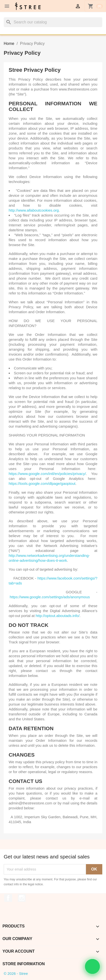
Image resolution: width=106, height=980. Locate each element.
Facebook (8, 898)
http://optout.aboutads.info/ (58, 616)
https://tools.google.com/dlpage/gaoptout (42, 483)
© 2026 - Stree (16, 973)
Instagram (22, 898)
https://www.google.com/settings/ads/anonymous (50, 597)
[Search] (53, 22)
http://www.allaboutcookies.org (34, 210)
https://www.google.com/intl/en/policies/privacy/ (47, 474)
